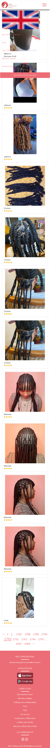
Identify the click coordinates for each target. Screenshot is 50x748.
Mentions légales (25, 698)
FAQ (4, 42)
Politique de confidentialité (25, 702)
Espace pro (7, 66)
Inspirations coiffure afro (25, 718)
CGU (25, 706)
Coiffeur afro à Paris (25, 722)
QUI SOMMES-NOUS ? (11, 34)
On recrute (25, 714)
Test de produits (10, 50)
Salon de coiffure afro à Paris (25, 726)
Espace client (9, 58)
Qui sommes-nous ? (25, 694)
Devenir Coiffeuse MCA (25, 75)
